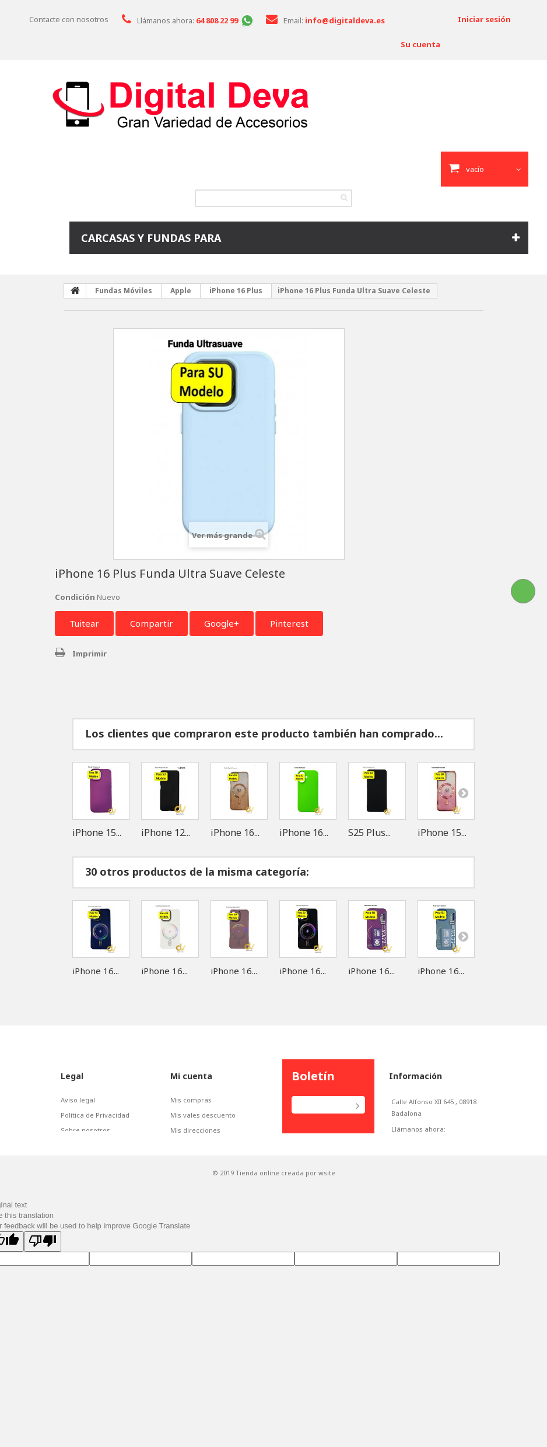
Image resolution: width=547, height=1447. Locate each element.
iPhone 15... (96, 832)
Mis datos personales (204, 1146)
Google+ (221, 623)
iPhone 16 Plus (235, 291)
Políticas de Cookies (92, 1146)
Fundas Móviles (123, 291)
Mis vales (185, 1161)
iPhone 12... (165, 832)
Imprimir (89, 653)
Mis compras (191, 1100)
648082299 (415, 1141)
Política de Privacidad (95, 1115)
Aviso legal (78, 1100)
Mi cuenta (191, 1075)
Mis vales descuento (203, 1115)
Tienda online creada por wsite (285, 1205)
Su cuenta (420, 44)
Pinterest (289, 623)
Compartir (151, 623)
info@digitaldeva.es (444, 1157)
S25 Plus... (369, 832)
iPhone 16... (235, 832)
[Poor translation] (42, 1274)
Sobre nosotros (85, 1130)
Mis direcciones (195, 1130)
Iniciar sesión (484, 19)
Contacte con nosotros (68, 19)
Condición (75, 597)
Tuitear (84, 623)
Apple (180, 291)
